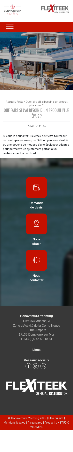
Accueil (10, 101)
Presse (49, 422)
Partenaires (35, 422)
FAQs (20, 101)
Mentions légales (15, 422)
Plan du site (56, 418)
